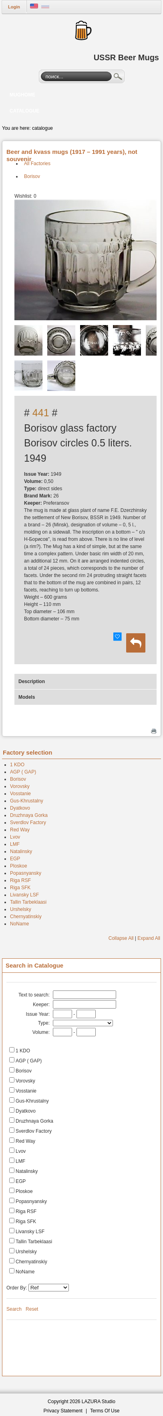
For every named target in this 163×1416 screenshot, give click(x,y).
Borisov (32, 176)
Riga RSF (20, 880)
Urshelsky (20, 909)
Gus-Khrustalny (26, 801)
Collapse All (121, 938)
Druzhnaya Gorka (29, 815)
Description (31, 681)
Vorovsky (20, 786)
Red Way (20, 830)
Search (118, 77)
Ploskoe (18, 866)
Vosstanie (20, 793)
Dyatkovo (20, 808)
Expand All (148, 938)
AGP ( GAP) (23, 772)
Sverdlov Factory (28, 822)
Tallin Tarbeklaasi (28, 902)
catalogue (42, 128)
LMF (15, 844)
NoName (19, 924)
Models (26, 697)
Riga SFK (20, 887)
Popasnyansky (25, 873)
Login (14, 6)
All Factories (37, 163)
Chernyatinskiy (26, 916)
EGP (15, 858)
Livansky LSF (24, 895)
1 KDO (17, 764)
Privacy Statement (63, 1411)
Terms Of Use (104, 1411)
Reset (32, 1309)
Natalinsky (21, 851)
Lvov (15, 837)
